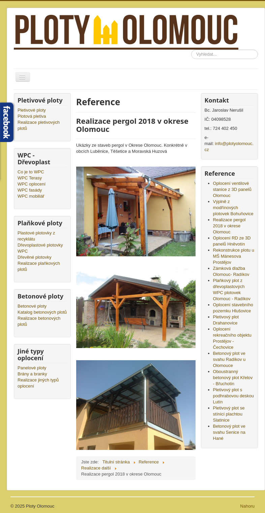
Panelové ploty (32, 367)
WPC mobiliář (31, 196)
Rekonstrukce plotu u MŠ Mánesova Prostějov (233, 256)
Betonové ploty (32, 306)
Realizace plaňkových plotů (39, 266)
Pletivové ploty (32, 110)
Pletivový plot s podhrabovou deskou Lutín (233, 395)
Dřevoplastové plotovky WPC (40, 248)
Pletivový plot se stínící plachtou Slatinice (229, 414)
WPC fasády (30, 190)
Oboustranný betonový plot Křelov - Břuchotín (233, 377)
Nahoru (247, 506)
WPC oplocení (32, 184)
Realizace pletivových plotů (39, 125)
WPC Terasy (30, 177)
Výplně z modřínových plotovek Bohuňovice (233, 207)
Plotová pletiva (32, 116)
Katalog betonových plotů (42, 312)
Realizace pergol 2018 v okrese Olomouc (229, 225)
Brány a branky (32, 373)
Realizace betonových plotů (39, 321)
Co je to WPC (31, 171)
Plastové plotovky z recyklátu (36, 235)
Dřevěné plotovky (34, 257)
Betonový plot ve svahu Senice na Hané (229, 432)
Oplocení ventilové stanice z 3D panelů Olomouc (232, 189)
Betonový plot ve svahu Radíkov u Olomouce (229, 359)
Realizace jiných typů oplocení (38, 383)
